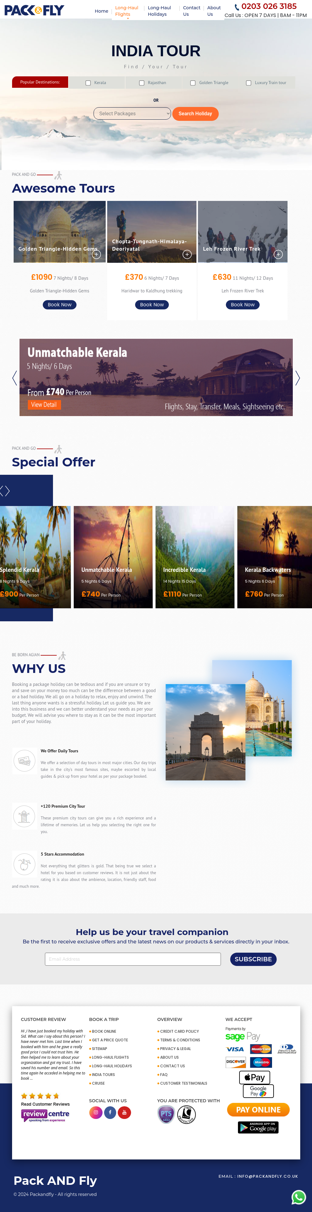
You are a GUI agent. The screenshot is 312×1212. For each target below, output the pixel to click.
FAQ (164, 1074)
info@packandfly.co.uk (267, 1176)
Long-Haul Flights (126, 11)
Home (101, 11)
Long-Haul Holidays (159, 11)
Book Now (60, 304)
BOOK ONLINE (104, 1031)
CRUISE (98, 1083)
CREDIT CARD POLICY (179, 1031)
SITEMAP (99, 1048)
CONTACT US (172, 1066)
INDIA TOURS (103, 1074)
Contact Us (191, 11)
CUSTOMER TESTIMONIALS (183, 1083)
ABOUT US (169, 1057)
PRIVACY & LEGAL (175, 1048)
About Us (214, 11)
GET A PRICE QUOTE (110, 1040)
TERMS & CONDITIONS (180, 1040)
